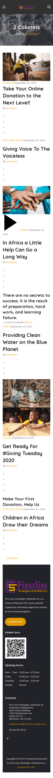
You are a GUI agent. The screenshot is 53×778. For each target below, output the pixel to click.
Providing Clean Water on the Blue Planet (25, 342)
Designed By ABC (26, 767)
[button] (48, 7)
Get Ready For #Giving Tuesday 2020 (22, 453)
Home (19, 34)
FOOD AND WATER (13, 140)
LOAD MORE (12, 558)
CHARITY (24, 230)
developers (11, 108)
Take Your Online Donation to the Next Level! (23, 95)
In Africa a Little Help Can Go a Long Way (22, 249)
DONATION (9, 83)
